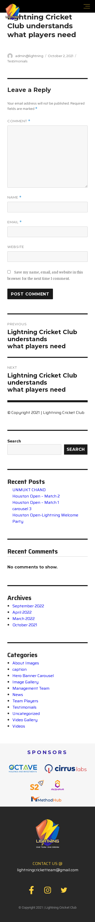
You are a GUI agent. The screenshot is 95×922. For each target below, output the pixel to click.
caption (19, 669)
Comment (18, 121)
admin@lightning (29, 56)
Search (14, 441)
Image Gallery (25, 682)
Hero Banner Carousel (33, 675)
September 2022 (28, 606)
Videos (18, 726)
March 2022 (23, 618)
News (17, 694)
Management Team (30, 688)
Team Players (25, 701)
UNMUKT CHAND (29, 490)
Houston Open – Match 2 (36, 496)
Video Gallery (24, 720)
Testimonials (17, 61)
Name (14, 197)
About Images (25, 663)
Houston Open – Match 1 (35, 502)
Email (14, 222)
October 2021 (24, 625)
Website (15, 247)
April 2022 (22, 612)
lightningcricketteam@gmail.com (47, 870)
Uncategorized (26, 713)
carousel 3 (21, 509)
